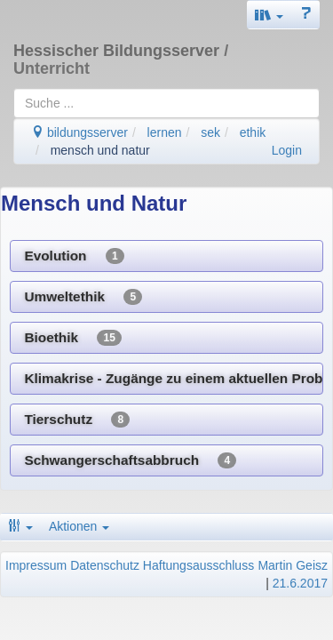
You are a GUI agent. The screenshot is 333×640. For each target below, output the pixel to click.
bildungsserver (79, 132)
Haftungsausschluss (198, 565)
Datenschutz (104, 565)
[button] (269, 14)
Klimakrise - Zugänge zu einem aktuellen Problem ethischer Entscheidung (173, 379)
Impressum (36, 565)
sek (210, 132)
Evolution (73, 256)
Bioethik (72, 338)
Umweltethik (83, 297)
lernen (164, 132)
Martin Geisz (293, 565)
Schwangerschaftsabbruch (130, 460)
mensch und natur (100, 150)
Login (287, 150)
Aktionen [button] (79, 526)
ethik (253, 132)
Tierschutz (77, 420)
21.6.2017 (300, 583)
